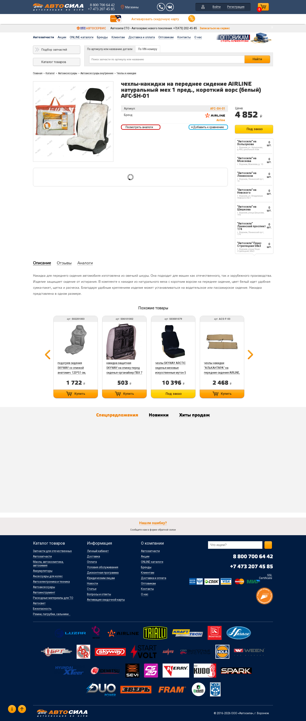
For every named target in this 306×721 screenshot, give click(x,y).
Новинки (159, 415)
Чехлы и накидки (126, 73)
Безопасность (42, 608)
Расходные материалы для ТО (53, 597)
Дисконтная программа (103, 572)
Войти (217, 6)
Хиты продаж (194, 415)
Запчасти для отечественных (52, 551)
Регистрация (235, 6)
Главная (37, 73)
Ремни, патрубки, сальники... (51, 614)
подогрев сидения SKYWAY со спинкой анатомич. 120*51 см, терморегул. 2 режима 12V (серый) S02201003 (75, 372)
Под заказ (255, 129)
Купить (79, 394)
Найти (257, 59)
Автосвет (39, 603)
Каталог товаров (53, 62)
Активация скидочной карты (106, 599)
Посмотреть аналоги (139, 127)
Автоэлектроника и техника (51, 581)
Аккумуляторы (42, 570)
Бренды (102, 37)
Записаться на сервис (215, 28)
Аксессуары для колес (48, 576)
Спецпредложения (117, 415)
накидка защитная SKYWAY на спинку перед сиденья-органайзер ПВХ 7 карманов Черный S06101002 (124, 372)
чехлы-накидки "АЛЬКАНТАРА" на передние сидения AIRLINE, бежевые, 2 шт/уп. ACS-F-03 (222, 372)
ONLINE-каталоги (81, 37)
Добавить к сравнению (207, 127)
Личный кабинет (98, 551)
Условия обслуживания (102, 567)
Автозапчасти (43, 37)
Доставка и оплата (141, 37)
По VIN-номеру (147, 49)
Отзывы (64, 263)
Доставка (93, 556)
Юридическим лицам (101, 578)
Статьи (91, 588)
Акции (62, 37)
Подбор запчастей (54, 49)
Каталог (50, 73)
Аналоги (85, 263)
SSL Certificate (265, 576)
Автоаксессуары (67, 73)
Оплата (92, 561)
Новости (92, 583)
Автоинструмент (44, 592)
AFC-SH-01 (217, 108)
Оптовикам (166, 37)
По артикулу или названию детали (109, 49)
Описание (42, 263)
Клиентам (118, 37)
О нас (198, 37)
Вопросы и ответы (99, 594)
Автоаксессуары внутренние (96, 73)
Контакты (184, 37)
